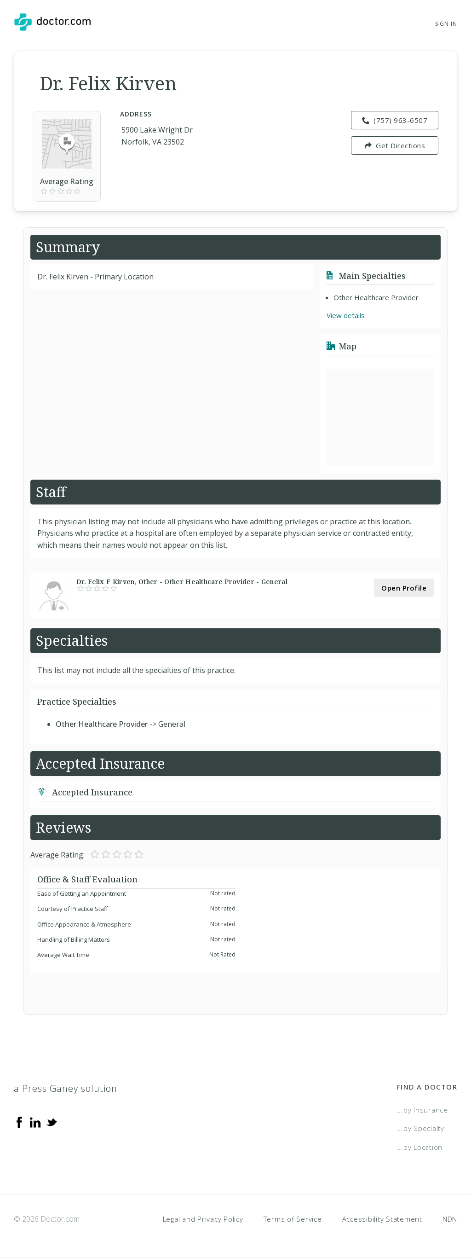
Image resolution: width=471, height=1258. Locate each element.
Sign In (446, 24)
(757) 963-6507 (395, 120)
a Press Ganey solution (65, 1088)
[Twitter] (51, 1121)
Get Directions (394, 145)
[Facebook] (19, 1121)
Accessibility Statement (382, 1218)
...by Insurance (422, 1109)
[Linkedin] (35, 1121)
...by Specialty (420, 1128)
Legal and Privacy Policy (203, 1218)
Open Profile (403, 587)
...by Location (420, 1147)
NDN (449, 1218)
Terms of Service (293, 1218)
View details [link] (346, 315)
